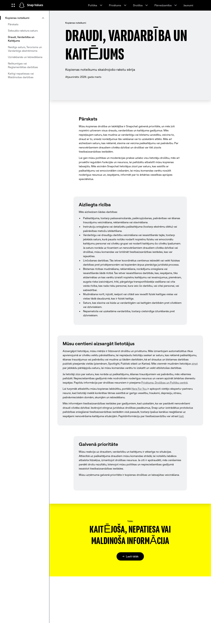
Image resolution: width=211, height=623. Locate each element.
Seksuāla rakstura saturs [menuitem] (23, 30)
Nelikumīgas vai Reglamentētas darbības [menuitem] (23, 65)
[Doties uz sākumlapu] (21, 5)
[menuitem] (24, 18)
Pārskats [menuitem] (13, 24)
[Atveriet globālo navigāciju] (13, 5)
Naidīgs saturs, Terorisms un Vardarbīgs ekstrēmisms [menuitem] (25, 48)
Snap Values (35, 5)
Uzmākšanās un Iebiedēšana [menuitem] (25, 57)
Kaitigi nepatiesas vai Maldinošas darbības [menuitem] (21, 75)
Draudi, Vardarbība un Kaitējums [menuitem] (21, 38)
